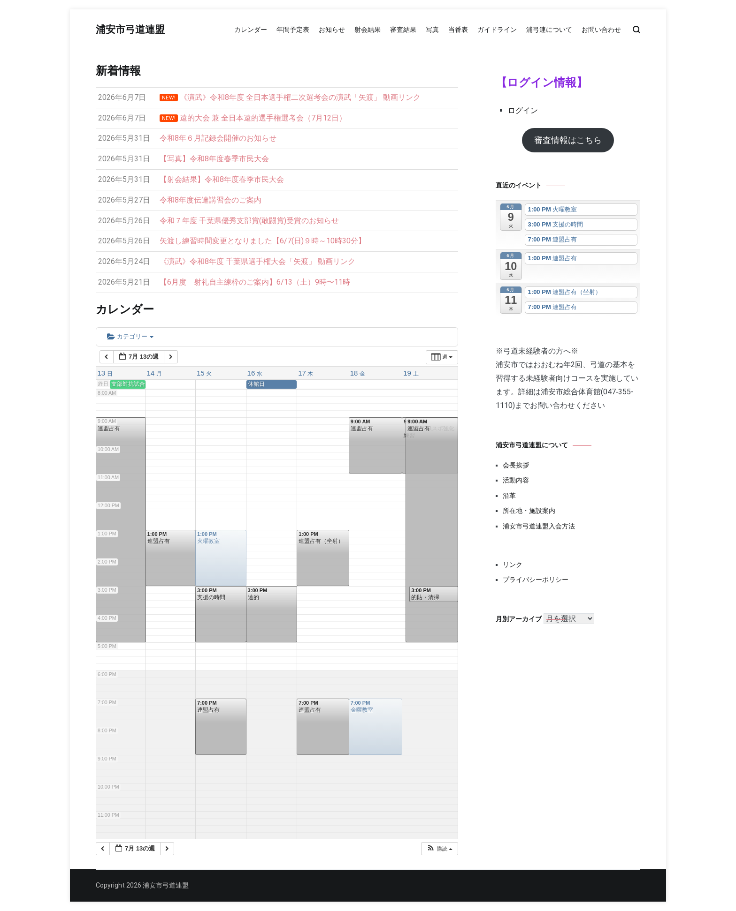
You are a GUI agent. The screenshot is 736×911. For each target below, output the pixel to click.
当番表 (458, 29)
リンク (512, 564)
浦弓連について (549, 29)
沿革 (509, 495)
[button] (439, 849)
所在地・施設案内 (529, 510)
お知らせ (332, 29)
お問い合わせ (601, 29)
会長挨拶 (516, 465)
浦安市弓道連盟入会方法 (539, 526)
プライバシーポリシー (535, 579)
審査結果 (403, 29)
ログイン (523, 110)
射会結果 (367, 29)
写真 (432, 29)
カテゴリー (130, 336)
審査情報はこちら (568, 140)
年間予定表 (292, 29)
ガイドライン (497, 29)
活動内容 (516, 480)
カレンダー (250, 29)
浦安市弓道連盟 (130, 30)
